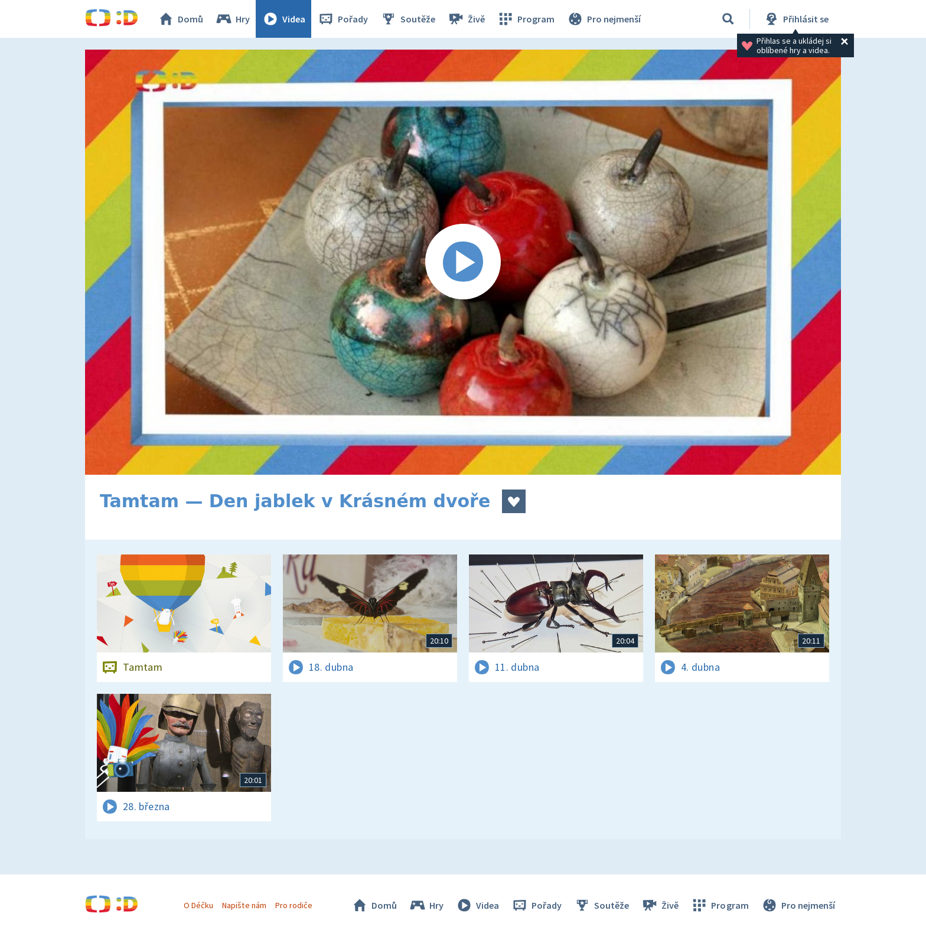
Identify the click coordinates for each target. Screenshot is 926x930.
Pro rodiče (293, 905)
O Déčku (198, 905)
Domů (180, 19)
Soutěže (407, 19)
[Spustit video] (463, 262)
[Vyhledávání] (728, 19)
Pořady (342, 19)
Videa (283, 19)
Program (526, 19)
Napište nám (244, 905)
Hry (232, 19)
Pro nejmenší (603, 19)
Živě (466, 19)
